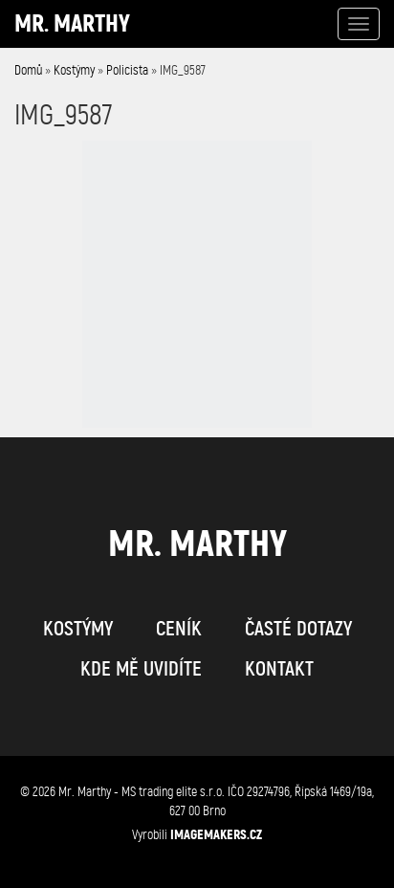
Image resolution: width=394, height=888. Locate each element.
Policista (127, 70)
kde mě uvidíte (141, 668)
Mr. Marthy (72, 23)
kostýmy (78, 628)
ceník (179, 628)
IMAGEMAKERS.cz (216, 834)
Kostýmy (74, 70)
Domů (28, 70)
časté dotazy (298, 628)
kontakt (279, 668)
